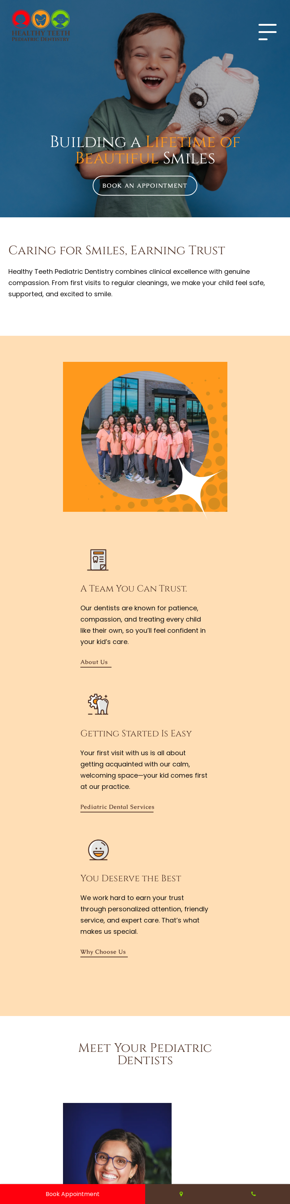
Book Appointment (73, 1194)
